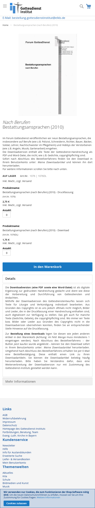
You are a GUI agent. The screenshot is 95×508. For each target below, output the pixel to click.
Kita (5, 476)
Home (5, 25)
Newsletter (9, 445)
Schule (6, 479)
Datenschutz (10, 425)
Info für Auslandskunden (17, 452)
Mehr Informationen (20, 381)
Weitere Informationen (48, 497)
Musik (6, 486)
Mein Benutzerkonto (14, 462)
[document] (47, 498)
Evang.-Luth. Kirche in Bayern (20, 435)
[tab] (47, 279)
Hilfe (5, 449)
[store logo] (25, 8)
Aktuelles (8, 472)
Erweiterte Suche (12, 455)
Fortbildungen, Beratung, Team (20, 432)
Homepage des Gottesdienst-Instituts (24, 428)
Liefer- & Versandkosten (16, 459)
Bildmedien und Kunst (16, 483)
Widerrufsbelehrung (14, 418)
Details (10, 278)
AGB (5, 415)
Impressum (9, 421)
